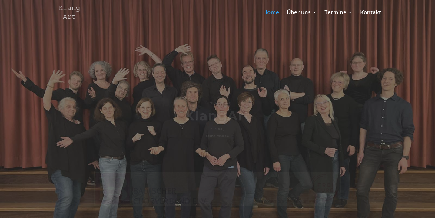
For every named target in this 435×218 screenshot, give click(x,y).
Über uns (298, 13)
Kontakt (370, 13)
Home (271, 13)
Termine (335, 13)
